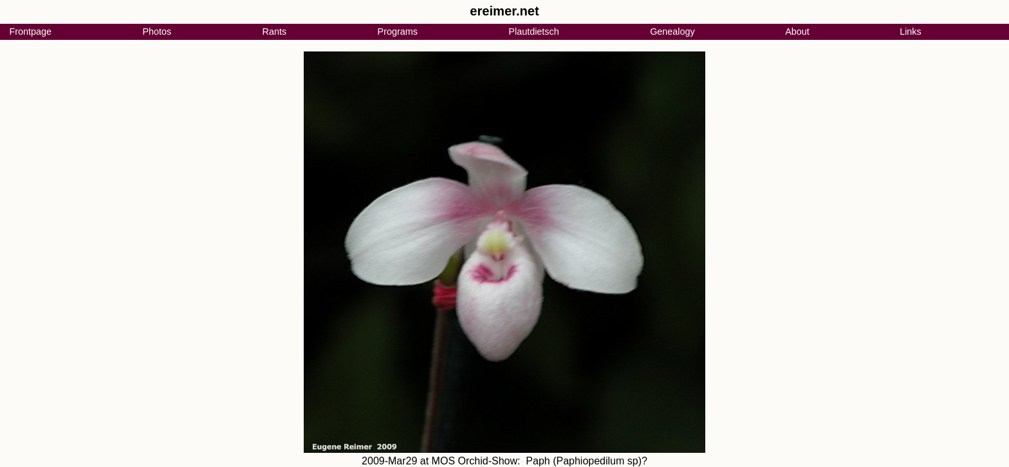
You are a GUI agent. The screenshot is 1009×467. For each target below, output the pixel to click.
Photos (156, 31)
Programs (398, 31)
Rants (275, 31)
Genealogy (672, 31)
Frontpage (30, 31)
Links (910, 31)
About (797, 31)
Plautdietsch (533, 31)
